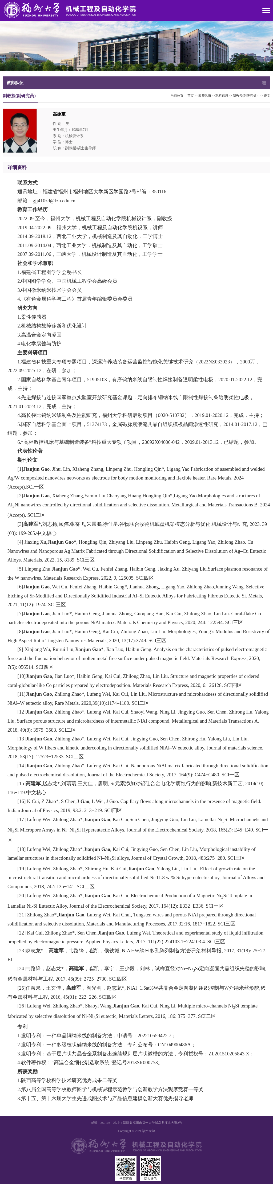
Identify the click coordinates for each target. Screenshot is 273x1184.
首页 (190, 95)
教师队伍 (204, 95)
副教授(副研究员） (246, 95)
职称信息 (221, 95)
